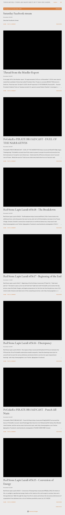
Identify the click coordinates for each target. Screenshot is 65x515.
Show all (58, 8)
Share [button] (4, 24)
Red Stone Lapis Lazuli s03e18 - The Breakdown (29, 209)
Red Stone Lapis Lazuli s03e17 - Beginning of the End (32, 276)
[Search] (55, 2)
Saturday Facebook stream (17, 13)
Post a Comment (11, 24)
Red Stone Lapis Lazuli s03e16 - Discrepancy (27, 343)
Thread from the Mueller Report (21, 72)
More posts (59, 506)
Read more (59, 24)
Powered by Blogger (32, 511)
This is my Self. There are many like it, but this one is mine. (26, 2)
